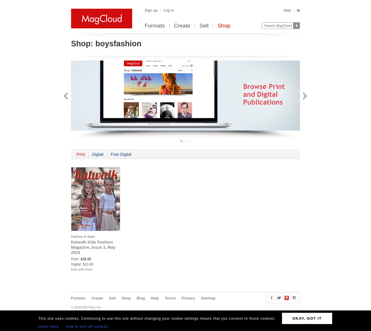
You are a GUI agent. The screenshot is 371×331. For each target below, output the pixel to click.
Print (81, 154)
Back (66, 96)
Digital (97, 154)
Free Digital (121, 154)
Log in (168, 10)
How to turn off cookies (87, 327)
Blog (141, 298)
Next (304, 96)
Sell (204, 26)
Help (287, 10)
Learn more (48, 327)
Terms (170, 298)
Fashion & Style (83, 236)
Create (182, 26)
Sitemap (208, 298)
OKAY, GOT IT (307, 318)
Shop (223, 26)
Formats (155, 26)
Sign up (151, 10)
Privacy (188, 298)
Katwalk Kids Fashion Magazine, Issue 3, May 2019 (93, 247)
